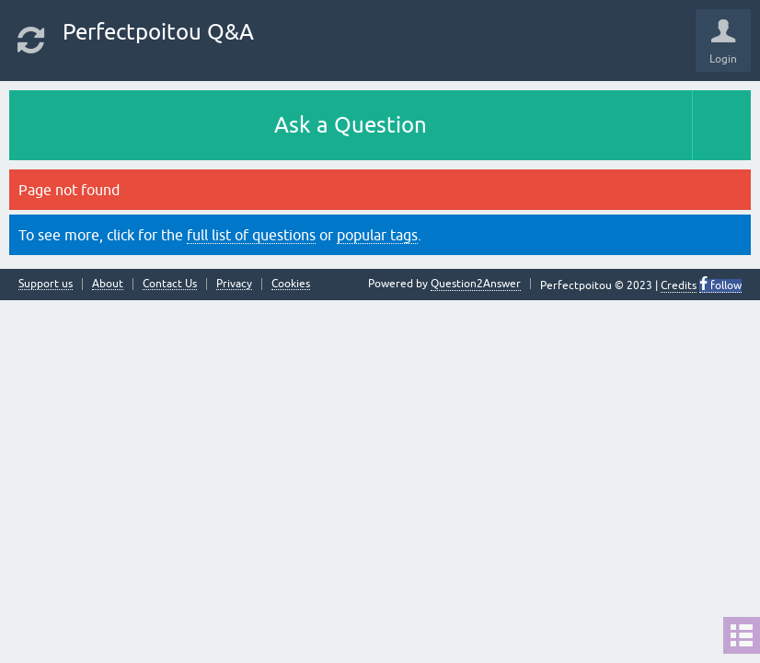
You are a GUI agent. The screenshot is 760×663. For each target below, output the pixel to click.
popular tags (377, 235)
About (107, 284)
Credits (679, 285)
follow (725, 285)
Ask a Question (350, 124)
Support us (45, 284)
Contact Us (170, 284)
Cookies (290, 284)
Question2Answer (476, 283)
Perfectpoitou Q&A (158, 31)
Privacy (234, 284)
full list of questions (251, 235)
